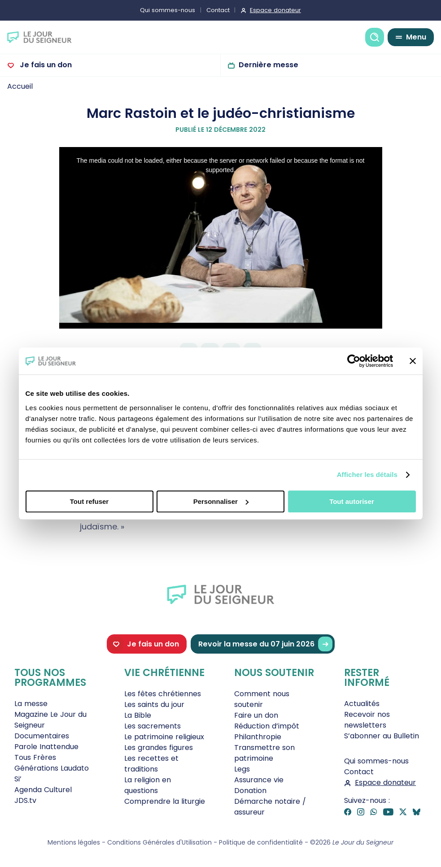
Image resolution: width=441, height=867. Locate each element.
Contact (218, 10)
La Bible (137, 715)
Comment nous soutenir (261, 699)
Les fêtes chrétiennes (162, 694)
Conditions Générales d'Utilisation (159, 842)
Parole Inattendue (46, 746)
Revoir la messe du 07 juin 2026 (265, 644)
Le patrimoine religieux (164, 737)
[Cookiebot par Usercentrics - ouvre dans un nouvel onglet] (353, 361)
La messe (31, 703)
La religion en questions (147, 785)
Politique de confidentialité (261, 842)
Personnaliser (221, 501)
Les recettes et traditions (151, 763)
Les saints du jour (154, 704)
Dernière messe (268, 65)
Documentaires (41, 736)
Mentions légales (74, 842)
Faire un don (256, 715)
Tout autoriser (351, 501)
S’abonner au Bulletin (381, 736)
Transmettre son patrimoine (264, 752)
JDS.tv (25, 800)
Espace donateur (275, 10)
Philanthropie (257, 737)
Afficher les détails (367, 474)
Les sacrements (152, 726)
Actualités (362, 703)
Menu (416, 37)
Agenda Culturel (43, 790)
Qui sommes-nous (167, 10)
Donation (250, 790)
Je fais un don (45, 65)
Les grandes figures (158, 747)
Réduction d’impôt (266, 726)
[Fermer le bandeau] (413, 361)
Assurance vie (259, 780)
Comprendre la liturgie (164, 801)
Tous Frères (35, 757)
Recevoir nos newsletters (367, 719)
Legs (242, 769)
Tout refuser (89, 501)
